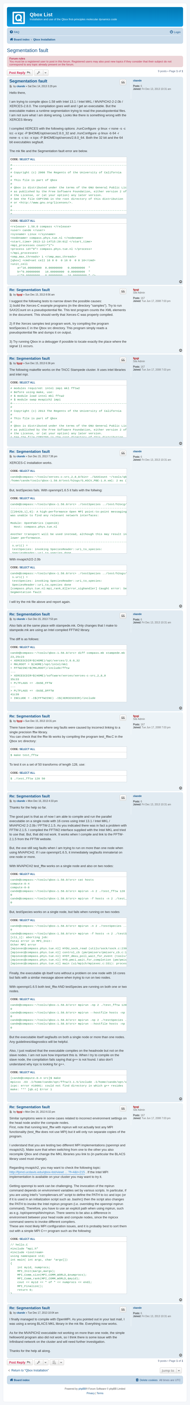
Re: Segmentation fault (29, 290)
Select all (27, 159)
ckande (137, 80)
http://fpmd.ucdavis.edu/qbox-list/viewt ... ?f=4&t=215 (47, 1172)
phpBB (82, 1388)
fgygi (136, 289)
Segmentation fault (27, 50)
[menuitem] (14, 32)
